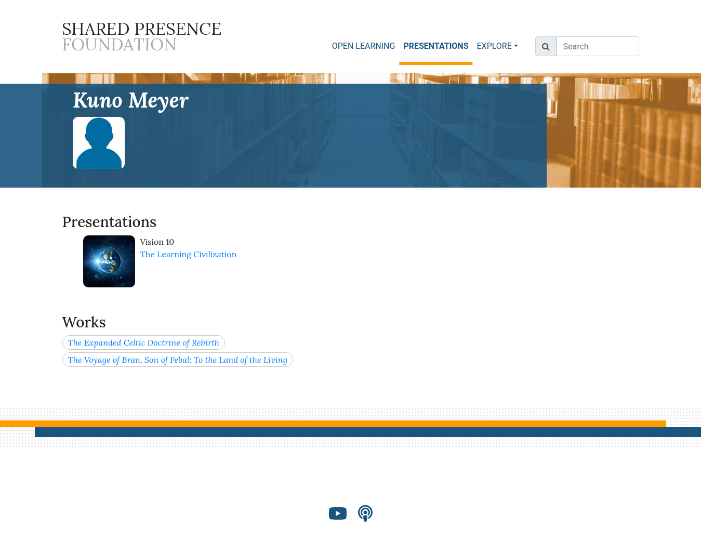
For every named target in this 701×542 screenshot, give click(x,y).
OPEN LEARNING (363, 46)
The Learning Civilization (188, 254)
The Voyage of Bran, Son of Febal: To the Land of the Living (177, 359)
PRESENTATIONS (437, 45)
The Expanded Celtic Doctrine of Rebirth (144, 342)
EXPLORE (494, 46)
